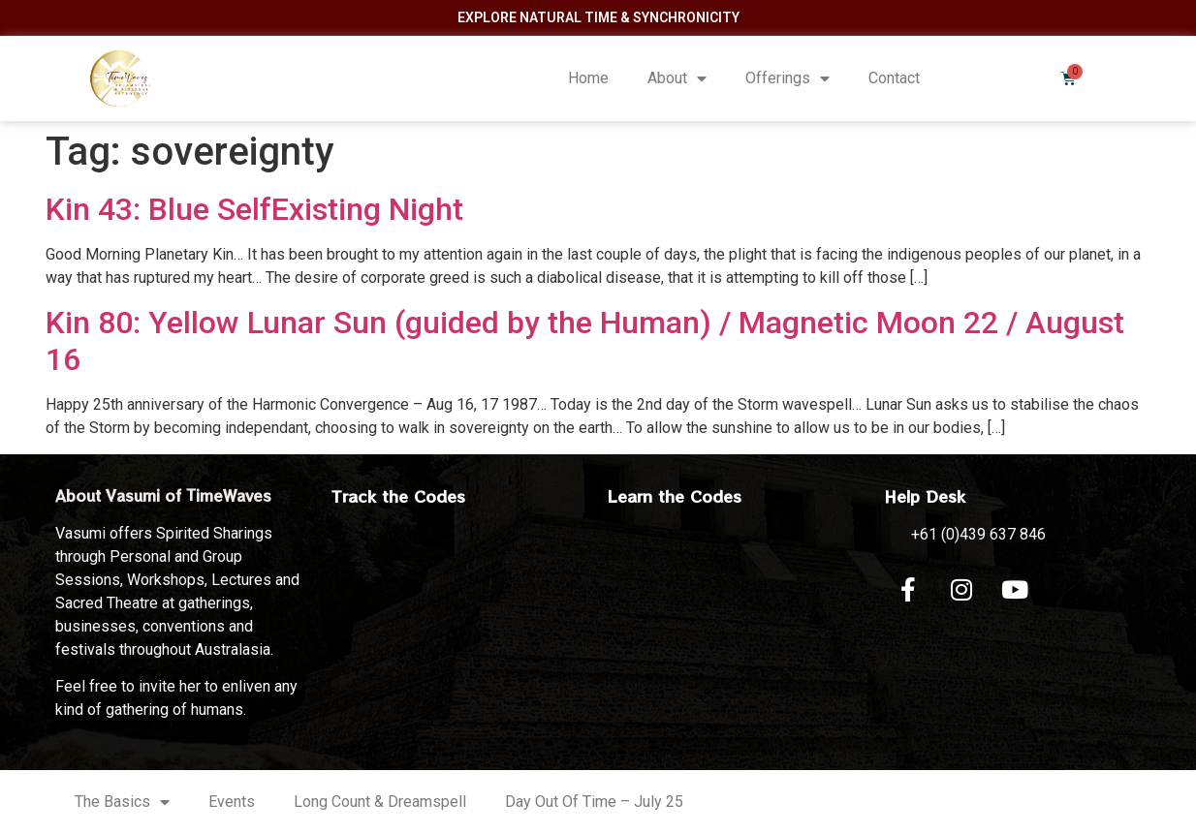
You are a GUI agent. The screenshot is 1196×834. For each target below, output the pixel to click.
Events (231, 801)
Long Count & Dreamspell (380, 801)
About (677, 78)
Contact (894, 78)
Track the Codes (398, 496)
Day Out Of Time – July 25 (594, 801)
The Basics (122, 802)
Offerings (787, 78)
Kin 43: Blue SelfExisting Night (254, 209)
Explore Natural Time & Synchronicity (598, 17)
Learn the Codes (674, 496)
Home (588, 78)
